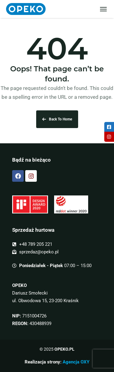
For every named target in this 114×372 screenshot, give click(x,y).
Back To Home (57, 119)
